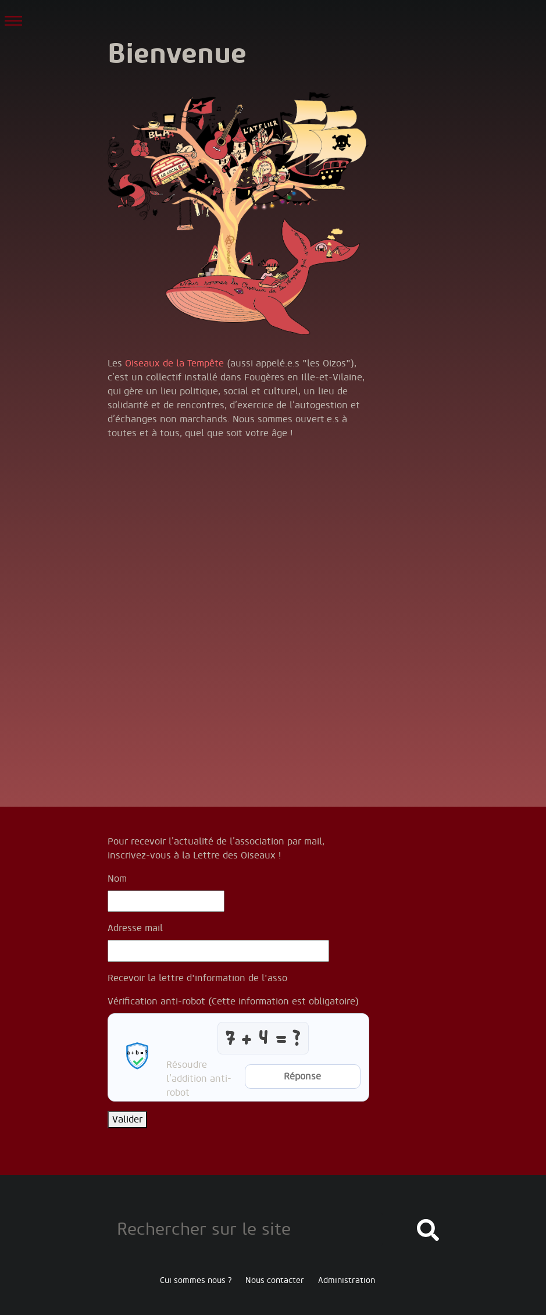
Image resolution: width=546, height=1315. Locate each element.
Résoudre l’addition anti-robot (198, 1079)
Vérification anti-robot (233, 1001)
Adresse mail (135, 928)
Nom (117, 879)
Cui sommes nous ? (196, 1280)
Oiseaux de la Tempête (174, 363)
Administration (346, 1280)
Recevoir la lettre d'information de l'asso (197, 978)
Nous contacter (274, 1280)
